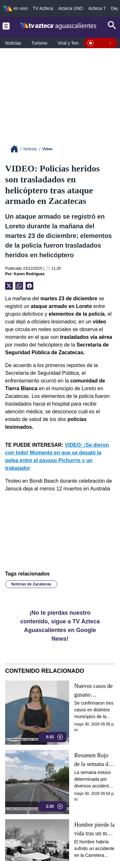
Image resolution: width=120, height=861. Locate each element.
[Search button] (112, 26)
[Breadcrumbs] (16, 149)
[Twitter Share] (9, 286)
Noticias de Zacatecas (31, 584)
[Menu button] (6, 26)
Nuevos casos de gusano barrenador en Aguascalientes (93, 690)
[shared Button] (19, 286)
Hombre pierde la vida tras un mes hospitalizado (94, 829)
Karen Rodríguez (29, 274)
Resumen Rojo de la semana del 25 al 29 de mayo (94, 760)
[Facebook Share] (29, 286)
